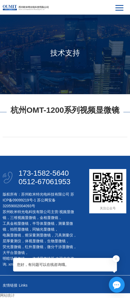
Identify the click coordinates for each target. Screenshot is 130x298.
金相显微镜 (49, 217)
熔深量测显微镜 (38, 235)
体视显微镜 (34, 241)
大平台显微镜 (14, 253)
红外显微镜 (34, 247)
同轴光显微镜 (43, 229)
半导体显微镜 (43, 223)
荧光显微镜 (12, 247)
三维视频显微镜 (23, 217)
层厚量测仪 (12, 241)
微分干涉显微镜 (60, 247)
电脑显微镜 (12, 235)
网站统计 (7, 295)
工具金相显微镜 (16, 223)
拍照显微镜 (19, 229)
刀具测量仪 (64, 235)
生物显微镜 (56, 241)
